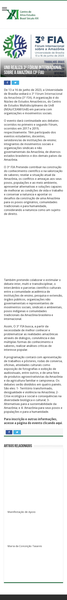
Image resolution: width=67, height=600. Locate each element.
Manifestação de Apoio (22, 512)
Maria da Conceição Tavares (25, 546)
